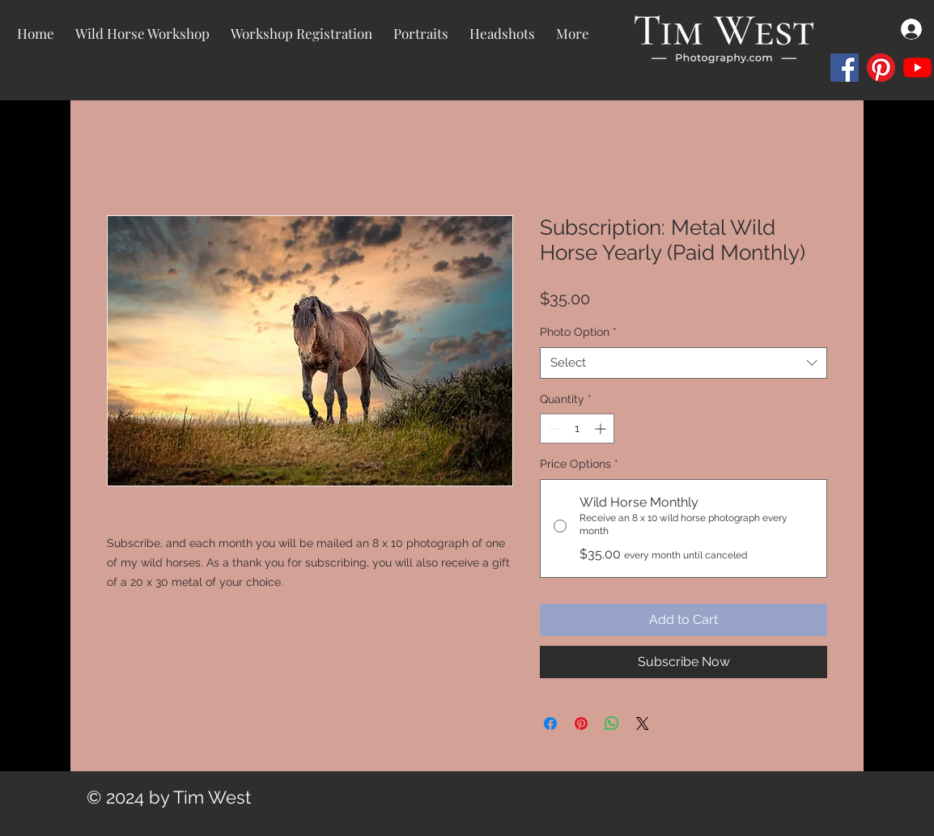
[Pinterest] (881, 67)
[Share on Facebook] (550, 723)
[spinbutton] (577, 428)
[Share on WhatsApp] (612, 723)
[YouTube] (917, 67)
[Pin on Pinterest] (581, 723)
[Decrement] (552, 428)
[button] (421, 33)
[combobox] (683, 363)
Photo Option (578, 331)
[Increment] (602, 428)
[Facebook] (844, 67)
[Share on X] (642, 723)
